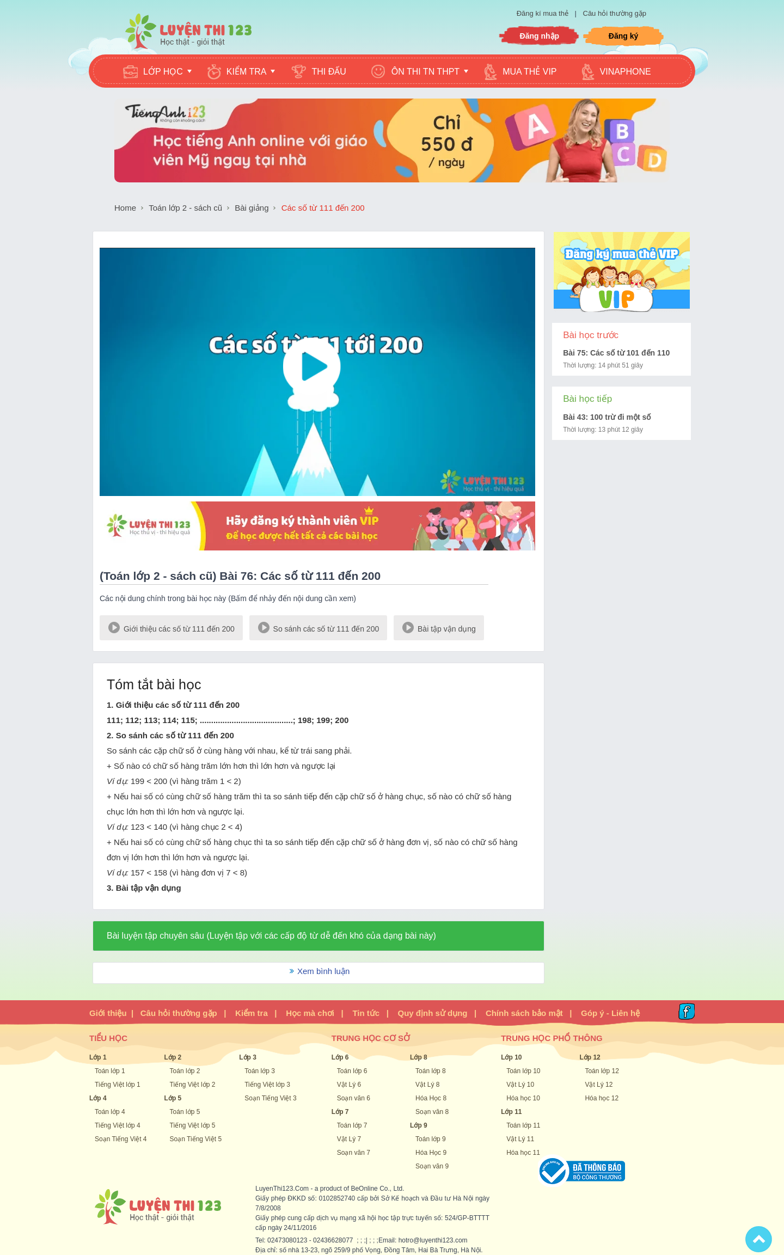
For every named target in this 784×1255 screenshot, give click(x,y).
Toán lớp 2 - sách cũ (185, 207)
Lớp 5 (173, 1098)
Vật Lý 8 (427, 1084)
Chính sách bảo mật (524, 1013)
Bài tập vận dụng (439, 627)
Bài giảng (251, 207)
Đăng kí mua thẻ (544, 13)
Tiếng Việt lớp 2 (193, 1084)
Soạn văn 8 (432, 1112)
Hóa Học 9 (430, 1152)
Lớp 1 (98, 1057)
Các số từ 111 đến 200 (323, 207)
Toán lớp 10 (523, 1071)
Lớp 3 (247, 1057)
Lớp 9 (418, 1125)
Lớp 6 (340, 1057)
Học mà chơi (310, 1013)
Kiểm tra (251, 1013)
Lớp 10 (511, 1057)
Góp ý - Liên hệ (610, 1013)
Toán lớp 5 (185, 1112)
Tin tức (365, 1013)
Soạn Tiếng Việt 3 (270, 1098)
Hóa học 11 (523, 1152)
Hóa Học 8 (430, 1098)
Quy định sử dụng (433, 1013)
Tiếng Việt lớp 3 (267, 1084)
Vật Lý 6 (349, 1084)
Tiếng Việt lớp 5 (193, 1125)
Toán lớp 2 (185, 1071)
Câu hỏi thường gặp (615, 13)
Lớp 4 (98, 1098)
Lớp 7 (340, 1112)
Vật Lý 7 (349, 1139)
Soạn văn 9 (432, 1166)
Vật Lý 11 (520, 1139)
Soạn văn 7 (353, 1152)
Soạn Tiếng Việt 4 (121, 1139)
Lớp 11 (511, 1112)
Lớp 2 (173, 1057)
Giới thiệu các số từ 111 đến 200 (171, 627)
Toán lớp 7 (352, 1125)
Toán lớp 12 (601, 1071)
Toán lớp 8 (430, 1071)
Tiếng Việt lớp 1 (117, 1084)
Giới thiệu (108, 1013)
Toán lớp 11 (523, 1125)
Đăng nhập (540, 36)
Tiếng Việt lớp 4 (117, 1125)
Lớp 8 (418, 1057)
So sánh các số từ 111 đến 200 (318, 627)
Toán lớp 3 (259, 1071)
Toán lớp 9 (430, 1139)
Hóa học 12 (601, 1098)
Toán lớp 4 (110, 1112)
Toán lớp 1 (110, 1071)
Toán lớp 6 (352, 1071)
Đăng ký (623, 36)
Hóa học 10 (523, 1098)
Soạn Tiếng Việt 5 (196, 1139)
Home (125, 207)
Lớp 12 (589, 1057)
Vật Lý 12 (598, 1084)
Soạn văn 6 (353, 1098)
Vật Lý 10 (520, 1084)
